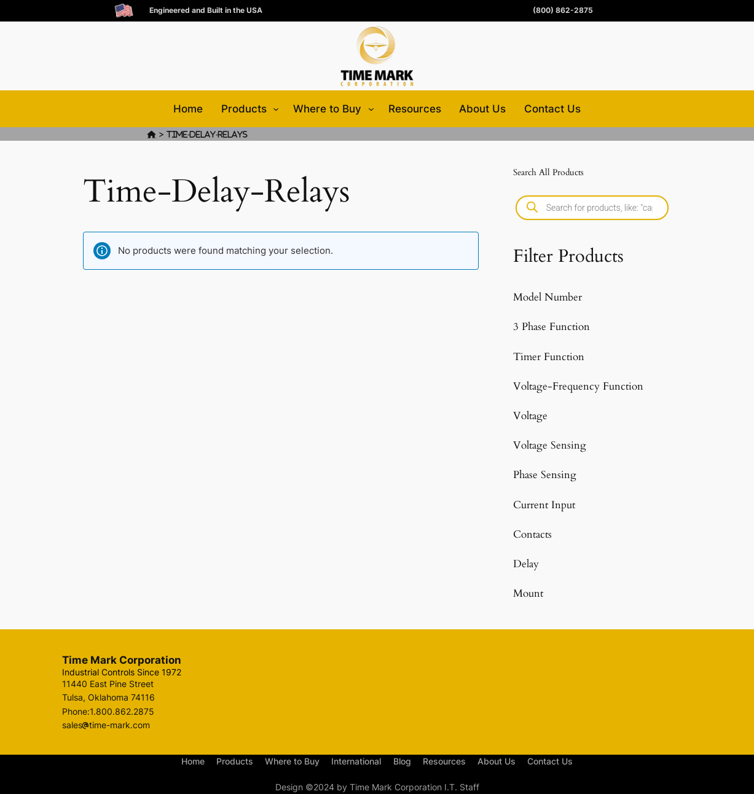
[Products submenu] (276, 109)
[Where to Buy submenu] (371, 109)
